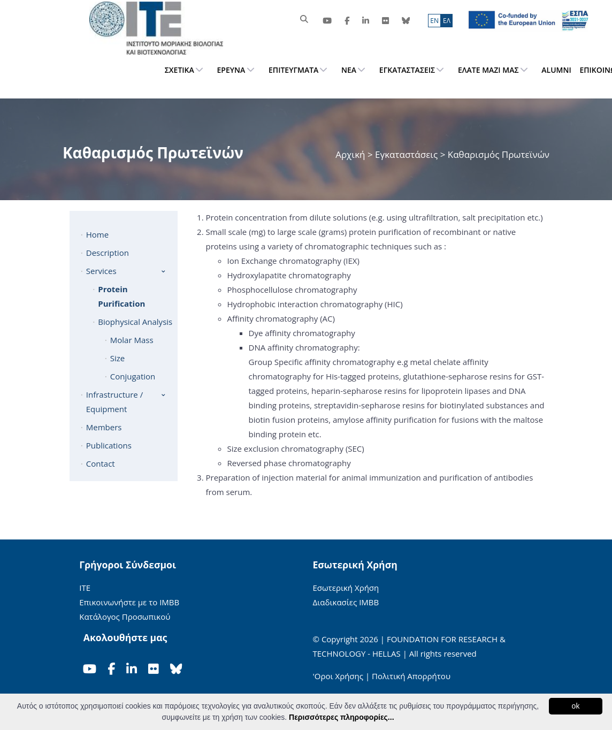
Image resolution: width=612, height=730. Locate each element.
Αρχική (351, 154)
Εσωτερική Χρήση (346, 587)
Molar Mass (132, 339)
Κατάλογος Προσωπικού (124, 616)
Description (107, 252)
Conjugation (133, 376)
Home (97, 234)
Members (104, 427)
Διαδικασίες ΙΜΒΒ (346, 602)
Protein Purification (121, 296)
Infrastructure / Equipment (114, 401)
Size (117, 358)
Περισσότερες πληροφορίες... (341, 717)
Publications (109, 445)
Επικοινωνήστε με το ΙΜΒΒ (129, 602)
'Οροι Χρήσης (338, 676)
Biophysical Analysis (135, 321)
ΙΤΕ (84, 587)
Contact (100, 463)
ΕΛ (446, 20)
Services (101, 270)
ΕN (434, 20)
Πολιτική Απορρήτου (411, 676)
